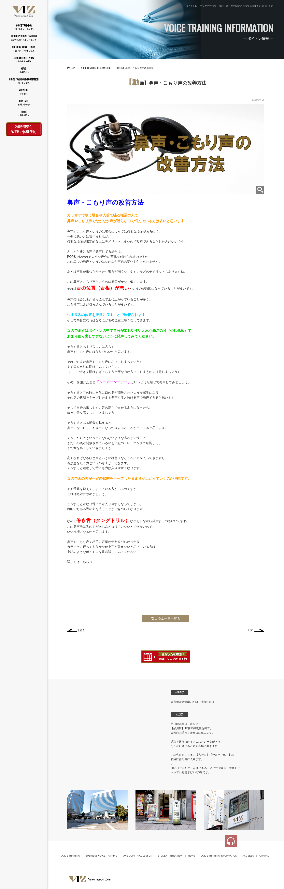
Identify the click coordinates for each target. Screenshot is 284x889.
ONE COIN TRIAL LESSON (23, 48)
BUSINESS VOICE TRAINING (23, 38)
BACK (81, 630)
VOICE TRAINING (23, 27)
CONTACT (23, 102)
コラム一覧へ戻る (165, 618)
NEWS (23, 70)
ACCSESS (23, 91)
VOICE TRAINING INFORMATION (23, 81)
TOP (71, 67)
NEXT (250, 630)
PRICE (23, 113)
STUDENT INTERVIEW (23, 59)
